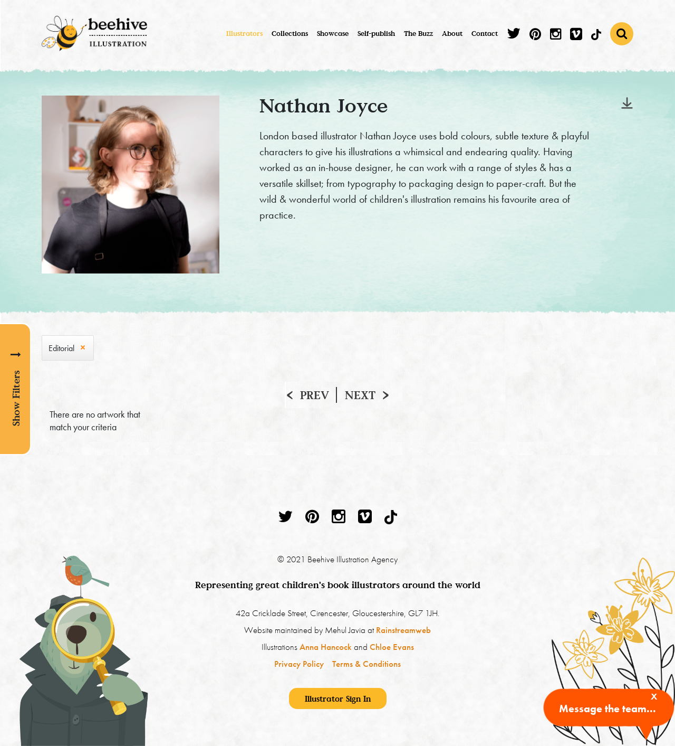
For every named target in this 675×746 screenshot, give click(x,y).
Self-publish (376, 33)
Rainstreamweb (403, 630)
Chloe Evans (392, 647)
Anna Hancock (326, 647)
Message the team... (607, 708)
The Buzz (418, 33)
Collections (290, 33)
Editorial (61, 348)
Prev (314, 395)
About (452, 33)
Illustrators (244, 33)
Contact (484, 33)
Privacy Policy (299, 663)
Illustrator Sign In (338, 698)
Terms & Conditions (366, 663)
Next (360, 395)
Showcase (333, 33)
